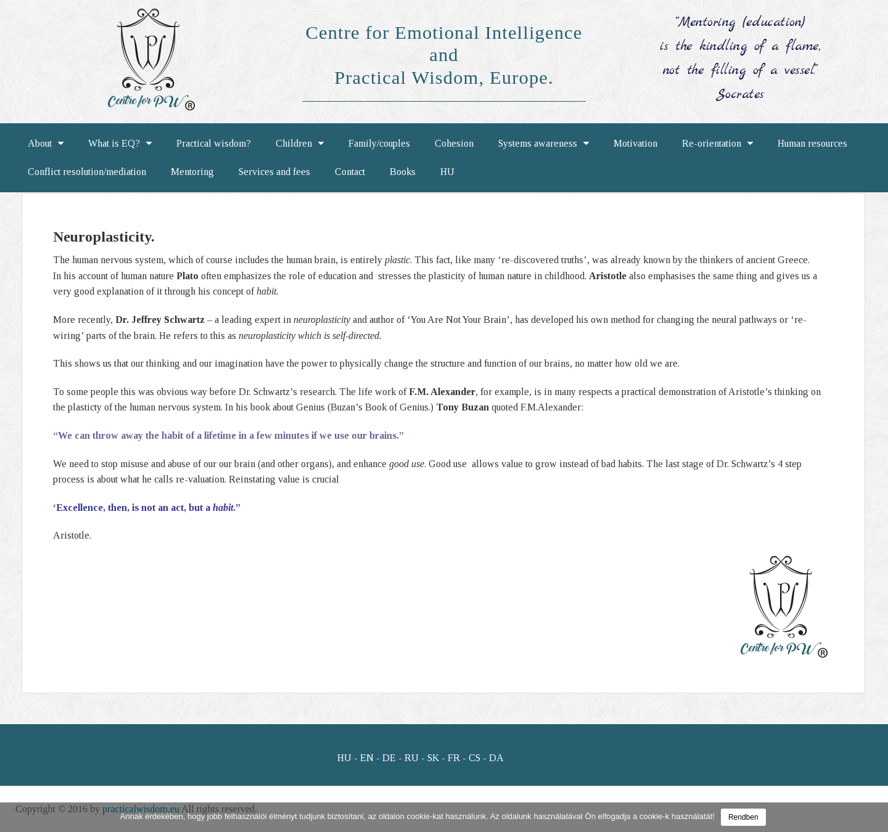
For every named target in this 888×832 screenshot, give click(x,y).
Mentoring (192, 171)
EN (367, 757)
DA (496, 757)
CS (474, 757)
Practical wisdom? (213, 143)
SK (433, 757)
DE (389, 757)
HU (447, 171)
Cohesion (454, 143)
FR (454, 757)
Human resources (812, 143)
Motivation (635, 143)
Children (300, 144)
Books (403, 171)
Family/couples (379, 143)
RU (412, 757)
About (46, 144)
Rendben (743, 817)
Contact (350, 171)
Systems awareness (543, 144)
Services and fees (274, 171)
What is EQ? (120, 144)
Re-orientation (717, 144)
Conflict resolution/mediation (87, 171)
